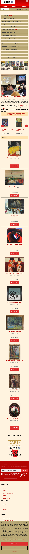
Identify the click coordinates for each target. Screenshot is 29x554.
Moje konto (5, 510)
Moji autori (5, 512)
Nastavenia (14, 551)
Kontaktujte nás (6, 519)
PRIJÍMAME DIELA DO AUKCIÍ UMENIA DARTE (13, 97)
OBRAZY (7, 15)
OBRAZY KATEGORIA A (8, 18)
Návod (4, 491)
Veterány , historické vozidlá (9, 26)
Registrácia (25, 9)
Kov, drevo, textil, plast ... (8, 35)
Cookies (4, 496)
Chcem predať (24, 6)
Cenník (4, 489)
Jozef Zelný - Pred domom (20, 130)
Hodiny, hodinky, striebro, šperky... (11, 38)
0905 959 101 (9, 107)
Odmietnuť (14, 548)
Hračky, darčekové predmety (9, 49)
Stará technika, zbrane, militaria (10, 46)
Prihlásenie (18, 9)
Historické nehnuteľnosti (8, 57)
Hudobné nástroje (7, 52)
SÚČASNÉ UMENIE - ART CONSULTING (11, 21)
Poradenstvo (14, 6)
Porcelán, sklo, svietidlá (8, 32)
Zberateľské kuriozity (8, 55)
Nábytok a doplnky (7, 41)
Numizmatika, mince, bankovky (10, 43)
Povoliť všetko (14, 544)
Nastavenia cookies (7, 499)
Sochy (4, 24)
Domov (3, 12)
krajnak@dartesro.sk (22, 105)
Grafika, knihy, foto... (10, 29)
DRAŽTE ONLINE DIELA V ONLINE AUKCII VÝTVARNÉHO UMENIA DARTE (15, 114)
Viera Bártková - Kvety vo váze (7, 130)
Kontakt (5, 6)
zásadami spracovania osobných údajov (16, 478)
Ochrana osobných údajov (8, 494)
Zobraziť (14, 167)
